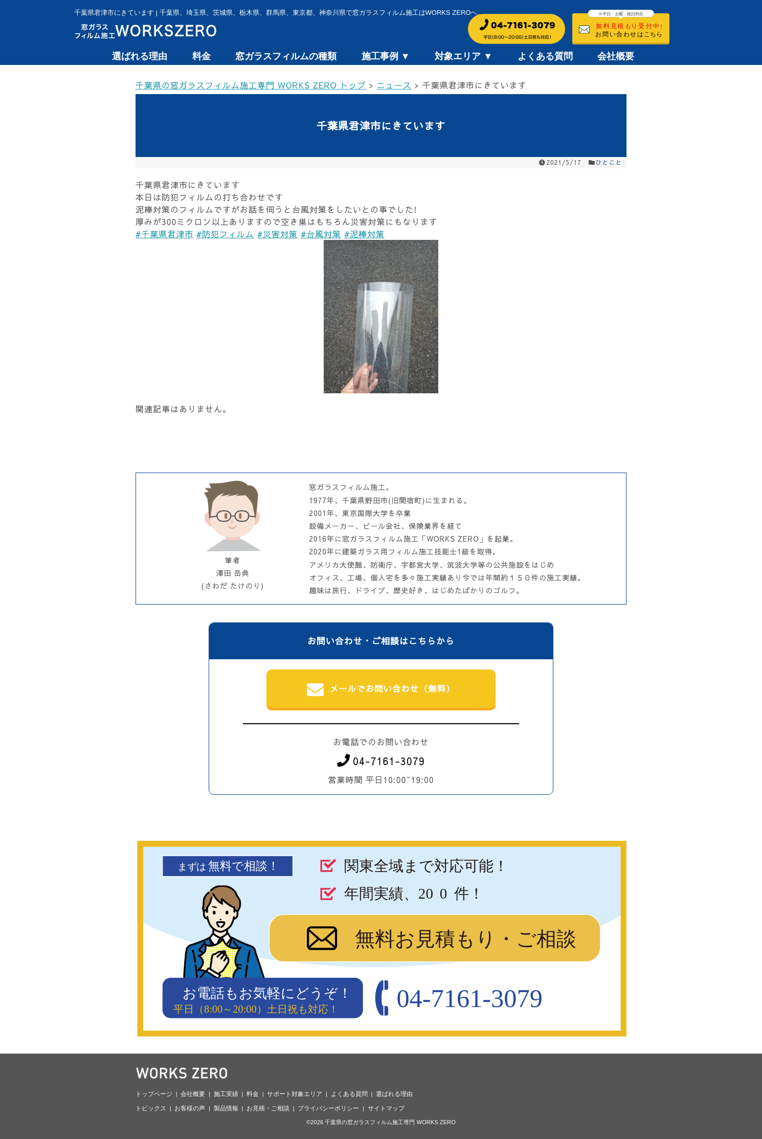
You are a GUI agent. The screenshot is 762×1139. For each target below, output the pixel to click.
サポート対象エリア (294, 1094)
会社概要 (615, 56)
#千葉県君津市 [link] (164, 233)
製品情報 (226, 1108)
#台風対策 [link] (321, 233)
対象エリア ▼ (463, 56)
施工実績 (226, 1094)
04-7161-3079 (381, 761)
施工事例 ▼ (386, 56)
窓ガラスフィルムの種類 (286, 56)
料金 (201, 56)
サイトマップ (386, 1108)
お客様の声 (189, 1108)
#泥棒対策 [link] (364, 233)
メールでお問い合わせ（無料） (381, 689)
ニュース (394, 85)
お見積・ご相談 (267, 1108)
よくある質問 (545, 56)
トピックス (151, 1108)
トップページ (154, 1094)
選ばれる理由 (139, 56)
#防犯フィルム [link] (225, 233)
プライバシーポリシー (328, 1108)
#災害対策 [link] (277, 233)
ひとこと (609, 162)
